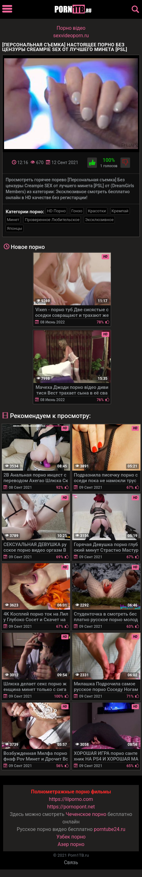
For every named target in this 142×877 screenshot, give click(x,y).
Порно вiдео (71, 28)
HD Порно (56, 211)
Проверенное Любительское (52, 219)
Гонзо (76, 211)
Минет (13, 219)
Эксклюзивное (99, 219)
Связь (71, 862)
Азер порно (71, 844)
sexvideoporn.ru (71, 36)
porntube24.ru (109, 829)
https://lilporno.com (71, 799)
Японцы (14, 228)
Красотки (97, 211)
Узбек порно (71, 837)
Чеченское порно (86, 814)
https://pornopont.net (71, 807)
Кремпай (120, 211)
